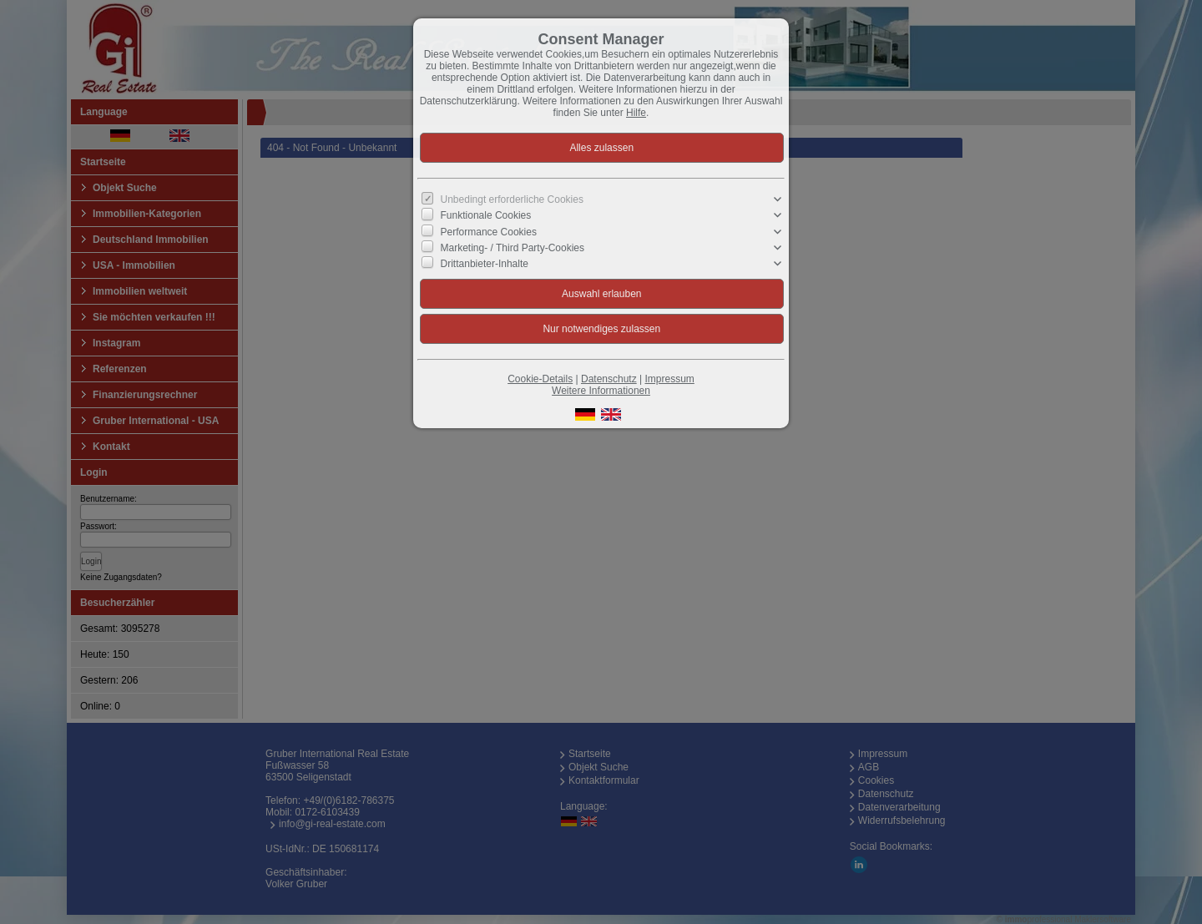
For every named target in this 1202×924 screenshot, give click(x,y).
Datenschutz (609, 379)
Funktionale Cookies (486, 215)
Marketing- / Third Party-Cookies (513, 247)
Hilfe (636, 113)
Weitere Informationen (601, 390)
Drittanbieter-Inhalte (484, 264)
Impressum (669, 379)
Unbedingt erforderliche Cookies (512, 199)
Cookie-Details (540, 379)
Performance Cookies (489, 231)
